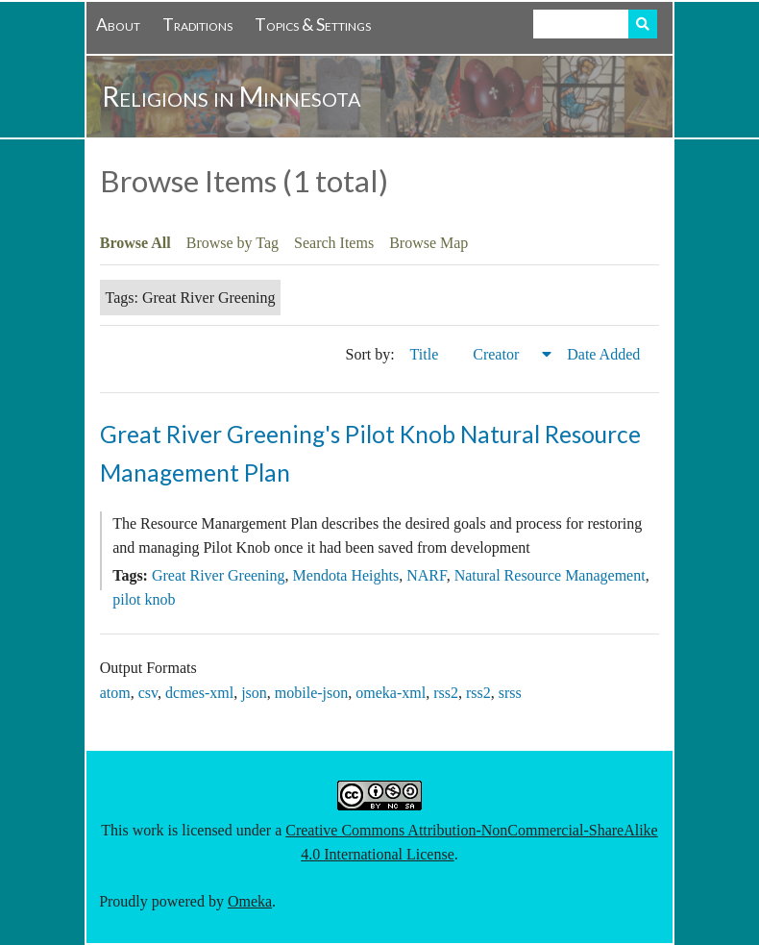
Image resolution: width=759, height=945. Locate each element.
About (118, 24)
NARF (426, 575)
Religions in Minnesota (231, 96)
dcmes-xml (199, 692)
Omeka (250, 901)
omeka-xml (390, 692)
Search (642, 24)
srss (510, 692)
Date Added (605, 354)
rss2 (445, 692)
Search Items (334, 243)
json (254, 692)
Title (426, 354)
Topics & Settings (313, 24)
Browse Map (428, 243)
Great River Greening (218, 575)
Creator (498, 354)
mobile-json (311, 692)
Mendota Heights (346, 575)
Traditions (197, 24)
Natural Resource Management (550, 575)
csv (148, 692)
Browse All (135, 243)
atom (115, 692)
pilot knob (143, 599)
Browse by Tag (232, 243)
